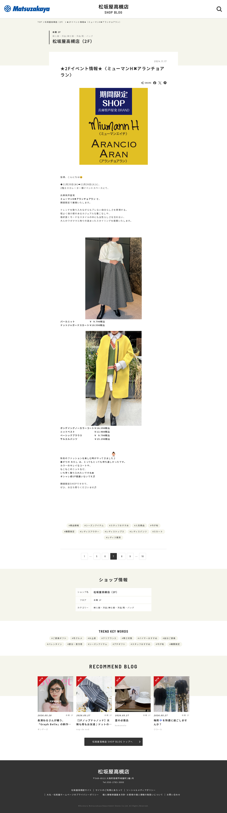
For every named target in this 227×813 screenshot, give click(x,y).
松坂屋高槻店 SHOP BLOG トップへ (116, 741)
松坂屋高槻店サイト (81, 790)
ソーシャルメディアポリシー (141, 790)
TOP (40, 22)
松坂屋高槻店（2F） (54, 22)
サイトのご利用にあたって (109, 790)
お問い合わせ (173, 795)
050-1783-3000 (115, 782)
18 (142, 556)
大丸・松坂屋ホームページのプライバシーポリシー (73, 795)
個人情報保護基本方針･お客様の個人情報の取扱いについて (133, 795)
